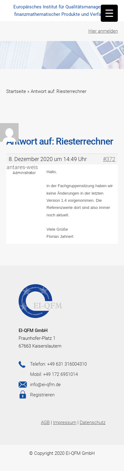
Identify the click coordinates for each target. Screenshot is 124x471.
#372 (109, 159)
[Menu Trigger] (109, 13)
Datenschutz (92, 422)
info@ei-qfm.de (45, 384)
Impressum (64, 422)
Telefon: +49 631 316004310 (58, 364)
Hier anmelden (103, 31)
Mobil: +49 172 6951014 (54, 374)
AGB (45, 422)
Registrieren (42, 395)
